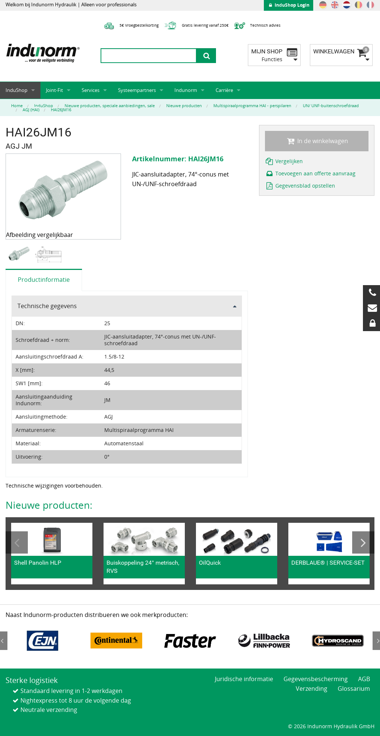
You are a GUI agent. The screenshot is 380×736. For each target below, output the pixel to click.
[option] (20, 254)
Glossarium (354, 688)
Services (90, 90)
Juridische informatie (244, 679)
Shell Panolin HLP (37, 562)
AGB (364, 679)
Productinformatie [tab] (44, 279)
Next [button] (363, 542)
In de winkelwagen (316, 141)
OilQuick (210, 562)
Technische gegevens (47, 306)
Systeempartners (137, 90)
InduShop (16, 90)
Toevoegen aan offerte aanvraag (310, 173)
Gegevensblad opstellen (300, 185)
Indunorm (185, 90)
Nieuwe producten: (49, 505)
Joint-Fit (54, 90)
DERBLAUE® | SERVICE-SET (328, 562)
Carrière (224, 90)
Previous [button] (17, 542)
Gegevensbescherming (316, 679)
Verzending (311, 688)
